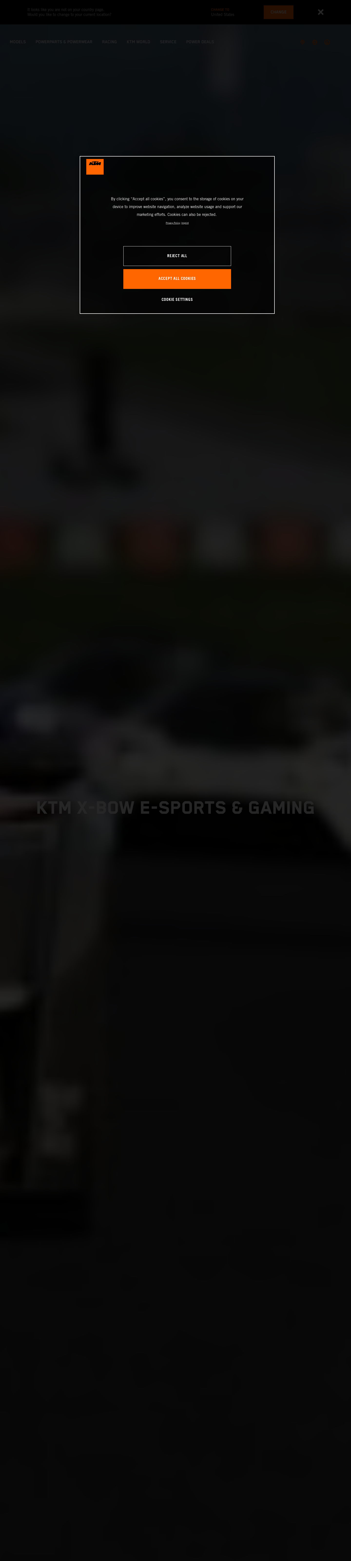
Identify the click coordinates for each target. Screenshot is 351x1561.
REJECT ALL (177, 256)
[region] (177, 235)
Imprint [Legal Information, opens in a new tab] (185, 222)
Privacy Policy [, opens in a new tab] (173, 222)
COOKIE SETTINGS (177, 300)
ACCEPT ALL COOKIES (177, 279)
